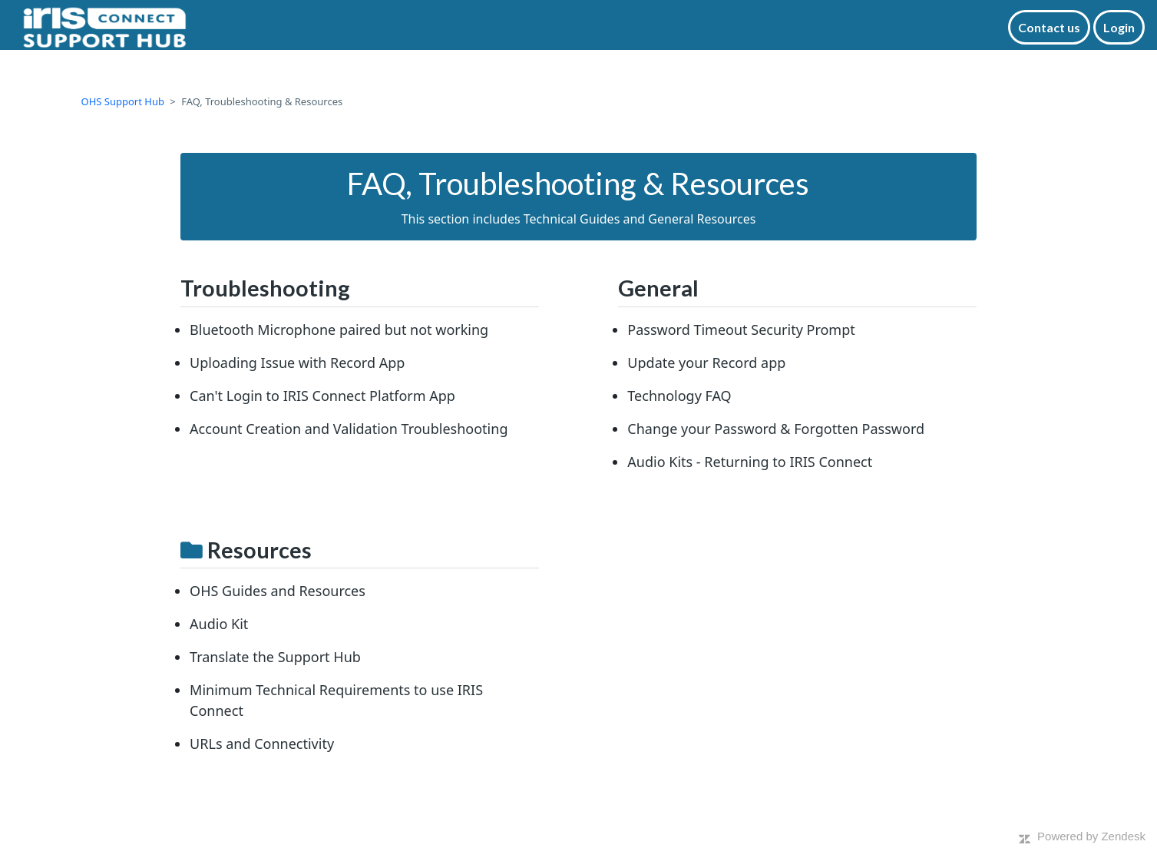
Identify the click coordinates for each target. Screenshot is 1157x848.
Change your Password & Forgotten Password (775, 428)
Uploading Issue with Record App (297, 362)
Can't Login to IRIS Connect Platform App (322, 395)
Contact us (1049, 27)
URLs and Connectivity (262, 743)
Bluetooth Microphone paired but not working (339, 329)
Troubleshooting (265, 288)
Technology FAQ (679, 395)
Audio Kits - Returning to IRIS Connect (749, 461)
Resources (259, 550)
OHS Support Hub (122, 101)
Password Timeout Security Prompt (741, 329)
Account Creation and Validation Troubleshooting (348, 428)
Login (1119, 27)
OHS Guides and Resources (277, 590)
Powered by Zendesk (1091, 836)
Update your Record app (706, 362)
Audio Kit (219, 623)
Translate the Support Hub (275, 657)
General (658, 288)
